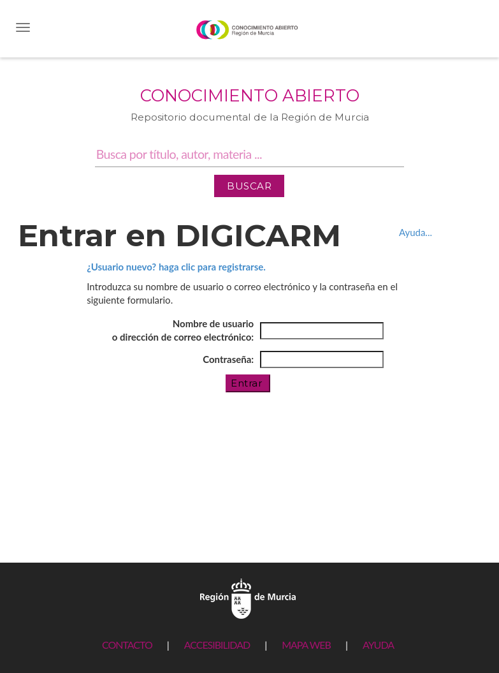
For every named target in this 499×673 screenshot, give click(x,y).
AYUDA (378, 645)
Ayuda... (415, 232)
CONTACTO (127, 645)
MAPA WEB (306, 645)
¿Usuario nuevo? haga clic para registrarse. (176, 266)
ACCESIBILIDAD (217, 645)
